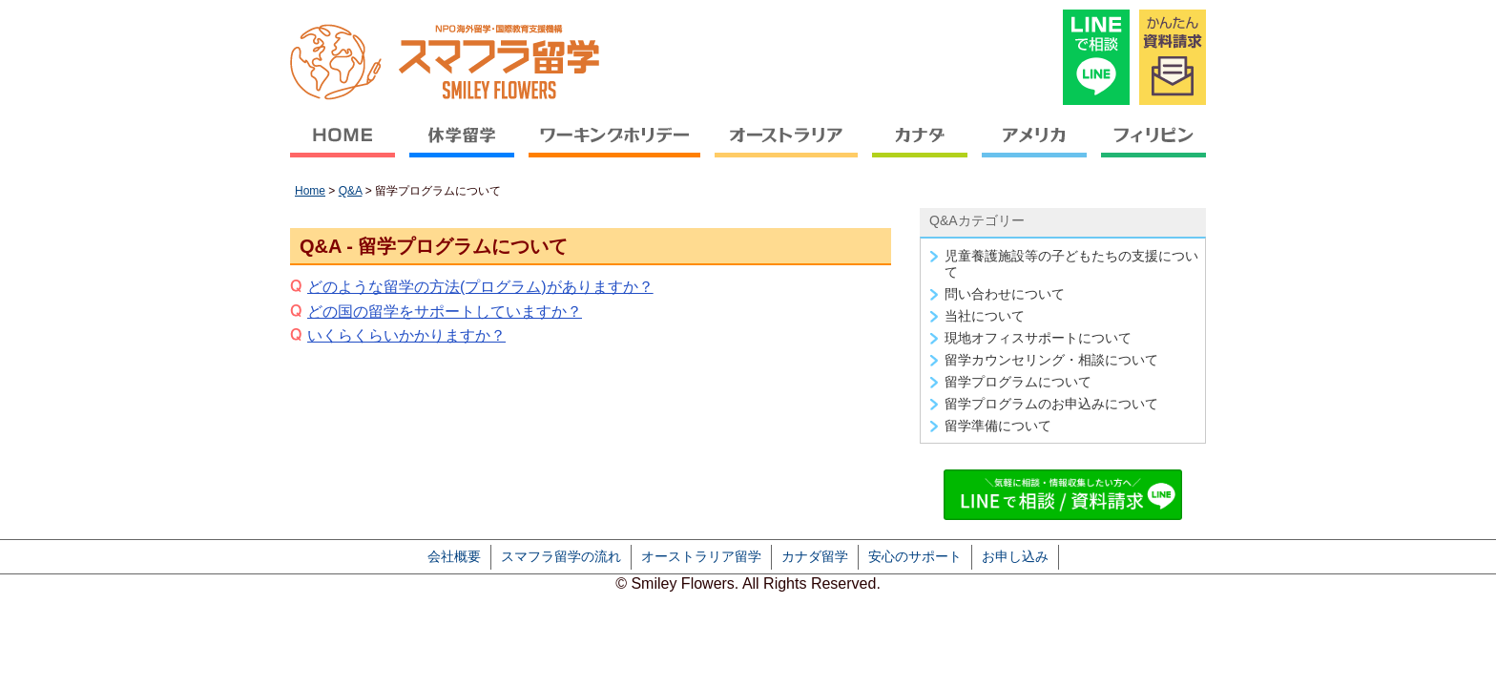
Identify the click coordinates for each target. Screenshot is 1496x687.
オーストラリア (786, 148)
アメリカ (1034, 148)
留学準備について (998, 425)
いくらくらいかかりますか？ (406, 335)
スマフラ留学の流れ (561, 556)
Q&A (351, 191)
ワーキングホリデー (615, 148)
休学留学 (462, 148)
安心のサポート (915, 556)
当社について (985, 315)
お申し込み (1015, 556)
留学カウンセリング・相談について (1051, 359)
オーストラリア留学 (701, 556)
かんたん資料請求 (1172, 57)
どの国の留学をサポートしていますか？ (444, 311)
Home (310, 191)
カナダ (920, 148)
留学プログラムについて (1018, 381)
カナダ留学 (814, 556)
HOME (346, 148)
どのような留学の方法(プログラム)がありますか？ (480, 287)
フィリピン (1150, 148)
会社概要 (454, 556)
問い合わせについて (1005, 294)
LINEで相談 (1096, 57)
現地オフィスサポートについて (1038, 337)
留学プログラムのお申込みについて (1051, 403)
